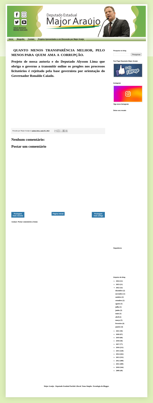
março (117, 320)
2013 (118, 357)
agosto (117, 304)
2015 (118, 351)
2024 (118, 281)
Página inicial (58, 214)
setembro (118, 300)
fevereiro (118, 323)
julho (117, 307)
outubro (118, 297)
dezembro (119, 291)
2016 (118, 347)
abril (117, 317)
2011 (118, 364)
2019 (118, 338)
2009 (118, 371)
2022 (118, 288)
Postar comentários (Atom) (27, 222)
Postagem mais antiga (98, 215)
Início (11, 39)
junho (117, 310)
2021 (118, 331)
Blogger (106, 386)
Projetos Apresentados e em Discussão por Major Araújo (61, 39)
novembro (119, 294)
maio (117, 314)
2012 (118, 361)
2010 (118, 367)
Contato (31, 39)
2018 (118, 341)
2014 (118, 354)
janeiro (118, 327)
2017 (118, 344)
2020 (118, 334)
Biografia (20, 39)
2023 (118, 284)
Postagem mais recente (18, 215)
